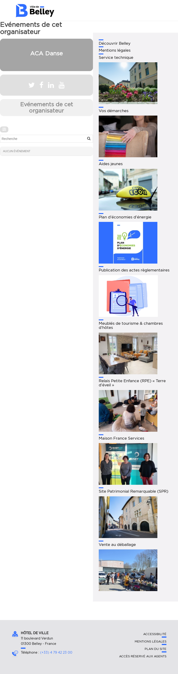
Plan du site (155, 649)
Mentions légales (150, 641)
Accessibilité (154, 634)
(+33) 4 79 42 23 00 (56, 652)
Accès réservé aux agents (142, 656)
